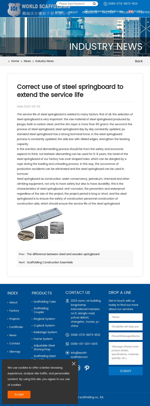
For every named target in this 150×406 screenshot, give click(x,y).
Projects (14, 319)
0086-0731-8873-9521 (123, 4)
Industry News (44, 61)
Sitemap (14, 352)
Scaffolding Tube (45, 302)
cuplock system (44, 325)
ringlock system (44, 319)
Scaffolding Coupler (41, 310)
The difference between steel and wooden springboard (63, 254)
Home (15, 61)
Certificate (16, 327)
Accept (19, 394)
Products (42, 293)
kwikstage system (45, 332)
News (27, 61)
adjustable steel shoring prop (44, 347)
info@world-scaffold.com (79, 355)
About (13, 302)
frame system (43, 339)
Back (139, 61)
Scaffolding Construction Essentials (50, 262)
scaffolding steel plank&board (45, 358)
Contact (14, 343)
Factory (14, 311)
